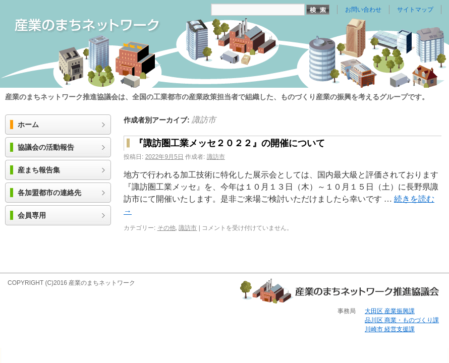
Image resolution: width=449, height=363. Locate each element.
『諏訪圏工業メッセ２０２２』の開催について (229, 143)
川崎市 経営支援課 (390, 329)
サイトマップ (415, 9)
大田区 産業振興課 (390, 311)
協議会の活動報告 (46, 147)
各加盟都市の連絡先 (49, 193)
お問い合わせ (363, 9)
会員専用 (32, 215)
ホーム (28, 125)
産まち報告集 (39, 170)
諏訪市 (204, 119)
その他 (166, 227)
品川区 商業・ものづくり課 (402, 320)
